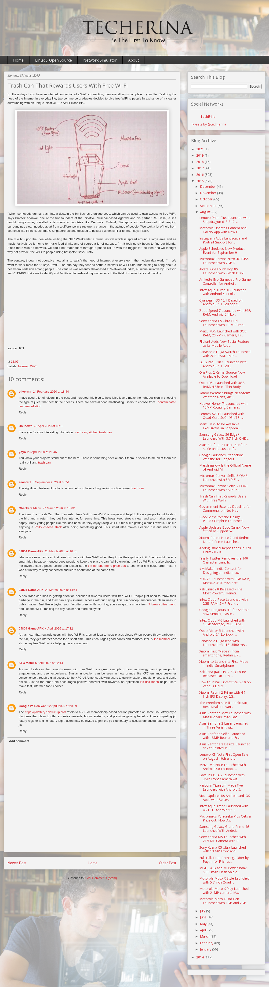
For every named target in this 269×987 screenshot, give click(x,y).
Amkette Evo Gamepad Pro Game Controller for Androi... (225, 281)
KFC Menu (26, 663)
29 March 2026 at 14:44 (61, 590)
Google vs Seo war (32, 706)
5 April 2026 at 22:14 (49, 663)
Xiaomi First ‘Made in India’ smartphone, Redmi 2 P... (220, 653)
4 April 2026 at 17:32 (59, 628)
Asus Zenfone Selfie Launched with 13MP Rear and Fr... (222, 736)
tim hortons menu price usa (107, 565)
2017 (200, 168)
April (203, 930)
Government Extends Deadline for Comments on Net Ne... (225, 508)
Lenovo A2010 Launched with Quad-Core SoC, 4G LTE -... (221, 416)
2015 (200, 181)
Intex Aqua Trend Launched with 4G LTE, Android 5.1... (223, 808)
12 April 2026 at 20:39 (62, 706)
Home (18, 60)
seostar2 (25, 482)
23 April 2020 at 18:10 (49, 426)
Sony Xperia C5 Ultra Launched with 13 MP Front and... (222, 849)
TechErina (207, 116)
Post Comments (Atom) (101, 878)
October (206, 199)
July (203, 911)
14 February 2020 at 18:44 (51, 391)
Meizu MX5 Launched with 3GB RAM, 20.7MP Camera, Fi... (223, 333)
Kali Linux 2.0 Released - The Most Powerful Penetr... (221, 591)
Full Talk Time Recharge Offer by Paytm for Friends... (224, 859)
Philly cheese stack (48, 527)
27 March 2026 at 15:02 (59, 508)
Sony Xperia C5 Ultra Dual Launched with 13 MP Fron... (222, 323)
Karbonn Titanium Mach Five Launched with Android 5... (221, 787)
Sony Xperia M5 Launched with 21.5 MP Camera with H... (222, 839)
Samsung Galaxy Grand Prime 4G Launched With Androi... (224, 828)
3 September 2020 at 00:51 (51, 482)
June (203, 917)
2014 (200, 957)
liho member (161, 639)
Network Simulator (100, 60)
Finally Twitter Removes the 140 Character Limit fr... (223, 560)
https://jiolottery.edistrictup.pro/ (45, 712)
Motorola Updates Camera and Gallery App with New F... (223, 230)
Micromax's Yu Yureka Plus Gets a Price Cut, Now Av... (225, 818)
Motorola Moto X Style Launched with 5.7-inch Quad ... (224, 880)
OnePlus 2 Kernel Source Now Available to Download (222, 374)
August (205, 212)
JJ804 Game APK (31, 551)
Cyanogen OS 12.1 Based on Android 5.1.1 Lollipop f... (221, 302)
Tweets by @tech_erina (208, 124)
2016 (200, 174)
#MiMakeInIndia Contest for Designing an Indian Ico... (220, 570)
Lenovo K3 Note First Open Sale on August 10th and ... (223, 756)
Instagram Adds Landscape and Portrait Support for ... (223, 240)
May (203, 923)
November (208, 193)
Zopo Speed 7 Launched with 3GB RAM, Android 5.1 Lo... (225, 312)
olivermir (25, 391)
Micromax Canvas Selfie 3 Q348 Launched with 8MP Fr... (223, 477)
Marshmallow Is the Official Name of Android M (225, 467)
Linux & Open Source (53, 60)
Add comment (19, 741)
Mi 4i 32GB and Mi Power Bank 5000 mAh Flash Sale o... (223, 870)
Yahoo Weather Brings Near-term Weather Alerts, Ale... (224, 395)
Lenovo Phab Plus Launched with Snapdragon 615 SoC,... (224, 219)
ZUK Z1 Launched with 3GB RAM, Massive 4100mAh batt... (224, 581)
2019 (200, 155)
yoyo (22, 452)
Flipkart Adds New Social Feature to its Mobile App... (224, 343)
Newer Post (16, 863)
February (207, 943)
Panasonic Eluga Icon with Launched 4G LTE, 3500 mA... (223, 643)
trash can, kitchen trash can (93, 432)
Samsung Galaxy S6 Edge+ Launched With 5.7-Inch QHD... (224, 436)
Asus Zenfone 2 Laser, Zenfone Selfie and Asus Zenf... (223, 446)
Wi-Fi (33, 366)
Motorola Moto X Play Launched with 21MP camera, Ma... (224, 890)
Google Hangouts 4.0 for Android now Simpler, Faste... (224, 612)
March (205, 936)
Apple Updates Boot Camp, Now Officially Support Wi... (224, 529)
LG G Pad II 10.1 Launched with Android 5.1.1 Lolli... (223, 364)
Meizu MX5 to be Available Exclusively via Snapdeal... (220, 426)
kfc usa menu (149, 682)
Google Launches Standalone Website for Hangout (221, 457)
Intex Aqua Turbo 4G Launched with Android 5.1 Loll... (222, 292)
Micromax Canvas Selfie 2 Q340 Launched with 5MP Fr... (223, 488)
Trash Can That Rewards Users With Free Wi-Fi (222, 498)
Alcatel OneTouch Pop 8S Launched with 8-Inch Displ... (222, 271)
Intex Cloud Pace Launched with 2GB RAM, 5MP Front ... (223, 601)
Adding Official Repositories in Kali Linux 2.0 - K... (225, 550)
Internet (23, 366)
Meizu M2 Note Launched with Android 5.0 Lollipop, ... (222, 766)
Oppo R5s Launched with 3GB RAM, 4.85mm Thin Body (222, 384)
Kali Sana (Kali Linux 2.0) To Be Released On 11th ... (222, 674)
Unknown (26, 426)
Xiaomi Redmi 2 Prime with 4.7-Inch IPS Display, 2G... (223, 694)
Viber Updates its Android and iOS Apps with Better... (224, 797)
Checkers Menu (30, 508)
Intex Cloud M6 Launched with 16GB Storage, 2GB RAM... (222, 622)
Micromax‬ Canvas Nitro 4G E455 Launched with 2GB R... (224, 261)
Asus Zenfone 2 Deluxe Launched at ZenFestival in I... (224, 746)
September (209, 205)
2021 (200, 149)
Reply (22, 412)
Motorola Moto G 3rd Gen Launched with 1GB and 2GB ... (224, 901)
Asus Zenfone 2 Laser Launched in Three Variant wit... (223, 725)
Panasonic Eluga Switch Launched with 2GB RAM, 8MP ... (225, 354)
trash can (44, 462)
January (206, 949)
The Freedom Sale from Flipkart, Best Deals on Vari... (223, 704)
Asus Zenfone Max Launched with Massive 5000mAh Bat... (225, 715)
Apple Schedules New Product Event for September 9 (222, 250)
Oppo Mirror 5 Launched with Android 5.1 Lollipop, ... (221, 632)
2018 (200, 161)
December (208, 186)
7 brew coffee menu (162, 604)
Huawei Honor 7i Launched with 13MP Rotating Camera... (223, 405)
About (133, 60)
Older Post (167, 863)
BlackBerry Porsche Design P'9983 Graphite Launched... (222, 519)
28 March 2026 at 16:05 (61, 551)
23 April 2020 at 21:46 (42, 452)
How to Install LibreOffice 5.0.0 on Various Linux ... (225, 684)
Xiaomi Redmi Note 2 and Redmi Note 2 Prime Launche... (224, 539)
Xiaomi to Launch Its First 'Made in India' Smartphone (223, 663)
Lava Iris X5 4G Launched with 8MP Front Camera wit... (222, 777)
